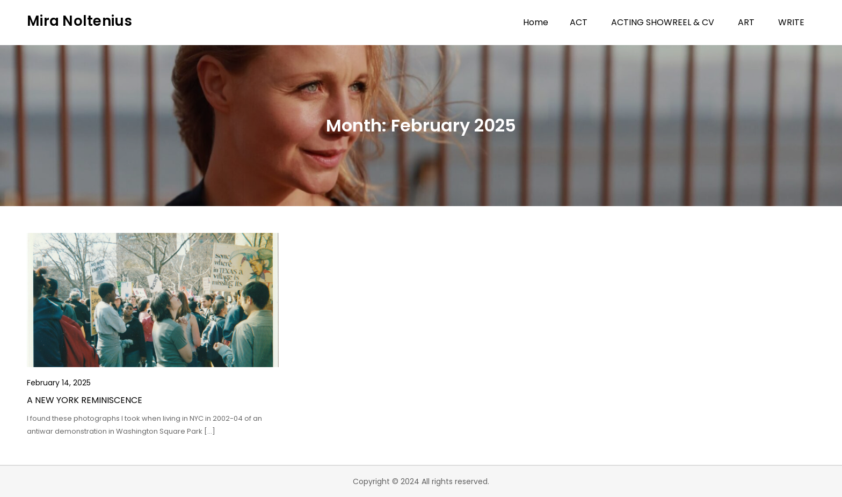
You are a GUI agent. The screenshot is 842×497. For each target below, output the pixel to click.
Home (535, 22)
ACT (578, 22)
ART (746, 22)
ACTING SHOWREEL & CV (662, 22)
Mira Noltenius (80, 21)
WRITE (791, 22)
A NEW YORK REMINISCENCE (84, 400)
